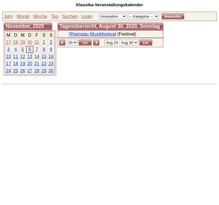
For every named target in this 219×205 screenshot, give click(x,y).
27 (8, 42)
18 (15, 63)
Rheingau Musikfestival (92, 34)
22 (43, 63)
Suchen (70, 16)
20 (29, 63)
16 (51, 56)
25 (15, 70)
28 (15, 42)
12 (22, 56)
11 (15, 56)
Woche (40, 16)
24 (8, 70)
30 (29, 42)
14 (36, 56)
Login (87, 16)
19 (22, 63)
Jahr (8, 16)
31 (36, 42)
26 (22, 70)
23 (51, 63)
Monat (23, 16)
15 (43, 56)
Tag (54, 16)
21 (36, 63)
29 (22, 42)
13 (29, 56)
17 (8, 63)
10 (8, 56)
